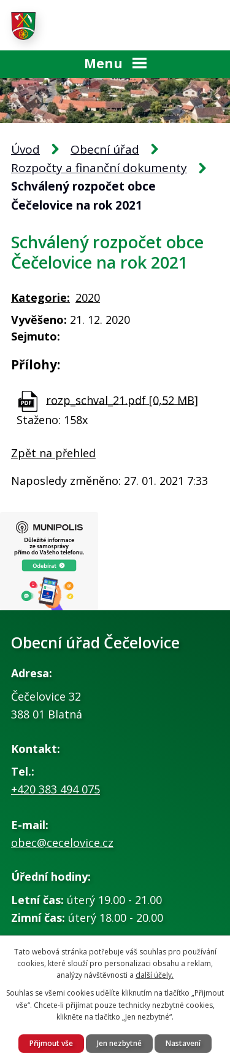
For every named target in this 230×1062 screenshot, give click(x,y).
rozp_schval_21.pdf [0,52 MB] (122, 399)
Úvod (25, 149)
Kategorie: (40, 297)
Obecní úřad (105, 149)
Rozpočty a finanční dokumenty (99, 168)
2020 (87, 297)
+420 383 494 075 (55, 789)
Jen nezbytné (119, 1043)
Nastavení (183, 1043)
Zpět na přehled (53, 453)
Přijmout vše (51, 1043)
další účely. (155, 975)
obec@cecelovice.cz (62, 842)
